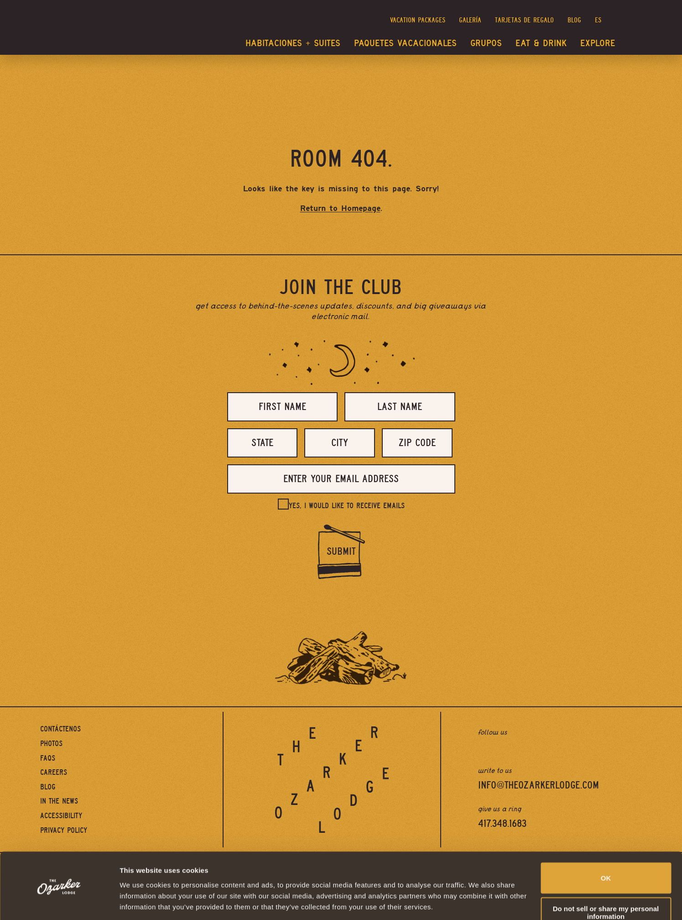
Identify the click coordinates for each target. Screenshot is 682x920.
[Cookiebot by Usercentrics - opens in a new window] (59, 902)
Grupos (486, 43)
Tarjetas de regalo (524, 20)
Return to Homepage (340, 208)
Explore (597, 43)
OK (606, 848)
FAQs (47, 758)
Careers (53, 772)
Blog (574, 20)
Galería (470, 20)
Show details (141, 902)
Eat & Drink (541, 43)
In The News (59, 801)
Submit (341, 551)
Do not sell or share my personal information (606, 882)
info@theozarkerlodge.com (538, 785)
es (598, 20)
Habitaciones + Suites (292, 43)
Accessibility (61, 815)
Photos (51, 743)
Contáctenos (60, 729)
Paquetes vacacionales (405, 43)
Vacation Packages (417, 20)
